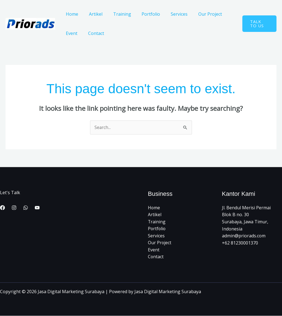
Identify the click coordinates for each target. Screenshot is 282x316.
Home (71, 14)
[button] (258, 23)
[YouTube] (37, 207)
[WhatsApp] (25, 207)
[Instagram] (14, 207)
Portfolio (144, 14)
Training (117, 14)
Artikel (93, 14)
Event (71, 33)
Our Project (200, 14)
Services (170, 14)
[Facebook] (2, 207)
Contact (93, 33)
